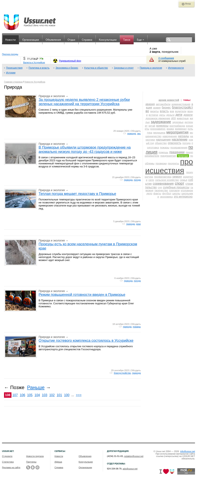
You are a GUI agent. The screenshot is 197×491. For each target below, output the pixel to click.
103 (44, 395)
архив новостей (169, 100)
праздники (177, 152)
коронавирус (158, 128)
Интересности (176, 67)
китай (152, 125)
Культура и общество (96, 67)
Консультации (108, 39)
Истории (10, 72)
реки (138, 224)
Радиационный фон (70, 60)
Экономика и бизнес (66, 67)
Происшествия (14, 67)
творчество (161, 190)
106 (22, 395)
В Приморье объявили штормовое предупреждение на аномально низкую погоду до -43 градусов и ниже (85, 149)
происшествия (169, 166)
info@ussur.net (187, 451)
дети (178, 114)
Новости (10, 39)
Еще (140, 39)
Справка (87, 39)
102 (52, 395)
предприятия (168, 155)
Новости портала (35, 456)
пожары (137, 326)
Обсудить (136, 131)
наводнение (169, 136)
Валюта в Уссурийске (34, 62)
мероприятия (177, 132)
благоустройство (122, 373)
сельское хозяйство (167, 179)
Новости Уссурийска (35, 82)
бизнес (166, 107)
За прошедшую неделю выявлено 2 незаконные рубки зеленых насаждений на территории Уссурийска (84, 102)
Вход (188, 4)
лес (139, 133)
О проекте (7, 456)
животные (183, 118)
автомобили (163, 104)
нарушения (163, 139)
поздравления (178, 147)
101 (59, 395)
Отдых (71, 39)
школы (176, 193)
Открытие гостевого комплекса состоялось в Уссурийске (86, 341)
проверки (161, 163)
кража (170, 128)
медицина (159, 132)
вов (172, 111)
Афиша (58, 462)
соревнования (163, 183)
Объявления (53, 39)
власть (164, 111)
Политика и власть (39, 67)
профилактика (162, 176)
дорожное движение (158, 118)
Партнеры (31, 462)
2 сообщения (166, 58)
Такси (126, 39)
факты (157, 193)
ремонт (177, 176)
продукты (173, 163)
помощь (163, 152)
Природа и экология (151, 67)
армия (157, 107)
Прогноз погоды (10, 54)
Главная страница (13, 82)
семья (183, 179)
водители (180, 111)
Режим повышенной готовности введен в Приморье (82, 295)
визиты (154, 111)
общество (161, 143)
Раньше (36, 387)
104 (37, 395)
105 (30, 395)
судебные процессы (176, 187)
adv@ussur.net (130, 468)
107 (15, 395)
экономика (166, 196)
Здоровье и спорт (124, 67)
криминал (181, 128)
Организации (30, 39)
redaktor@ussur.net (133, 456)
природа (131, 133)
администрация (180, 104)
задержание (161, 122)
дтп (173, 118)
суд (160, 187)
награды (183, 136)
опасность (174, 143)
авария (150, 104)
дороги (188, 114)
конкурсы (162, 125)
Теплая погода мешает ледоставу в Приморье (77, 194)
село (151, 179)
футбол (166, 193)
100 (67, 395)
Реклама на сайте (11, 467)
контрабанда (177, 125)
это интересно (183, 196)
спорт (179, 183)
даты (162, 114)
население (179, 139)
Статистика (8, 462)
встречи (153, 114)
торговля (174, 190)
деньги (170, 114)
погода (137, 180)
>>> (79, 395)
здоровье (178, 122)
